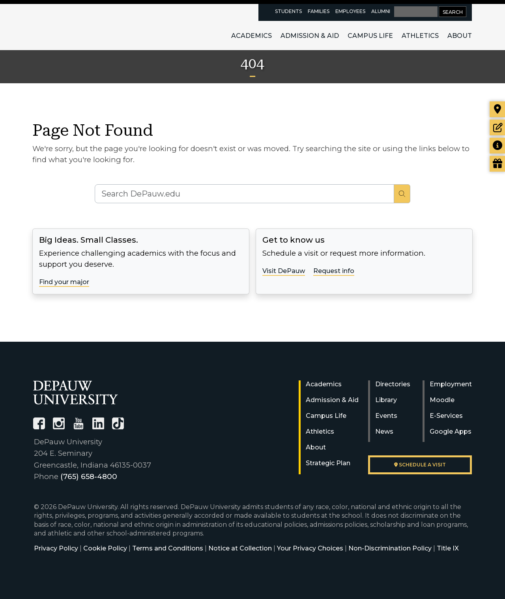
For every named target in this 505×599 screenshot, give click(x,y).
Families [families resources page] (318, 11)
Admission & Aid (310, 35)
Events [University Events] (386, 415)
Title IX (448, 548)
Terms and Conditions (167, 548)
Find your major (64, 282)
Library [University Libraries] (386, 400)
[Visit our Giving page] (497, 164)
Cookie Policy (105, 548)
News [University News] (384, 431)
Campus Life (370, 35)
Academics (251, 35)
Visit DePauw (283, 271)
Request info (333, 271)
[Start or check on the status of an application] (497, 127)
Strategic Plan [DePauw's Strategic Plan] (328, 463)
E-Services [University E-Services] (446, 415)
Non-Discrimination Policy (390, 548)
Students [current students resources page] (288, 11)
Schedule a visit (420, 465)
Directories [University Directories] (392, 384)
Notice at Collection (240, 548)
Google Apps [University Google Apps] (450, 431)
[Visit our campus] (497, 109)
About (459, 35)
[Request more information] (497, 145)
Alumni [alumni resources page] (380, 11)
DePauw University (76, 27)
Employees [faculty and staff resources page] (350, 11)
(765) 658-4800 (88, 476)
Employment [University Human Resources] (451, 384)
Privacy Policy (56, 548)
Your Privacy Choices (310, 548)
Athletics (420, 35)
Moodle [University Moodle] (442, 400)
